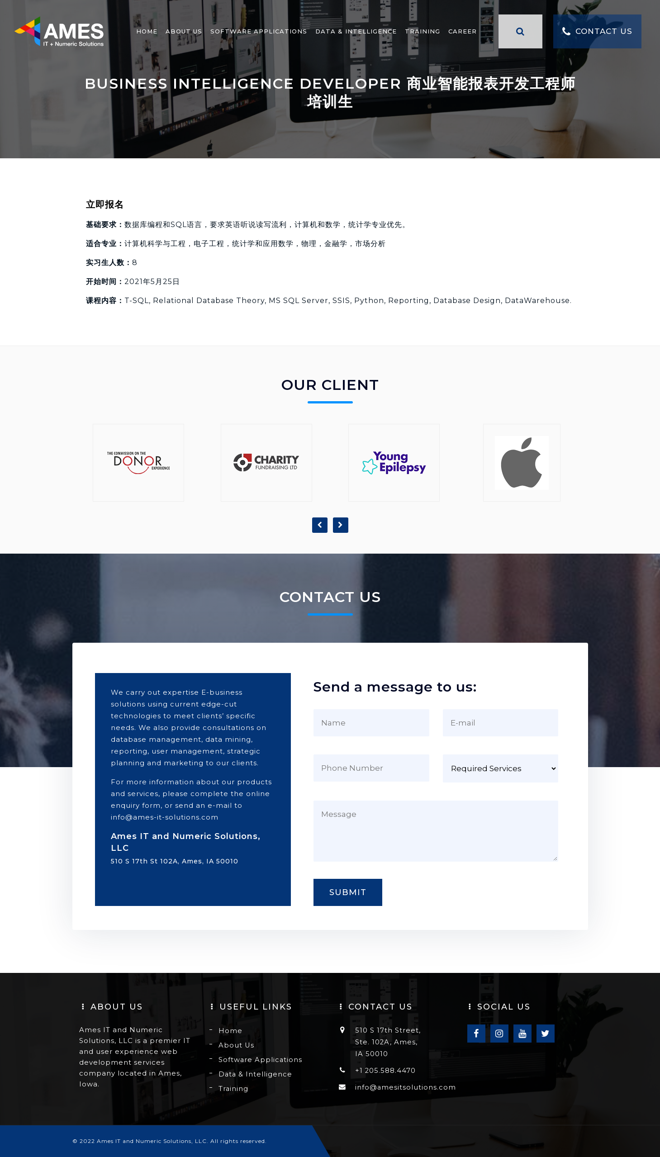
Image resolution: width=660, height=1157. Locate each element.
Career (454, 35)
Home (138, 35)
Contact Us (589, 36)
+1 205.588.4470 (385, 1070)
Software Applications (250, 35)
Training (414, 35)
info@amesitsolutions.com (405, 1087)
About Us (175, 35)
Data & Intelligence (347, 35)
